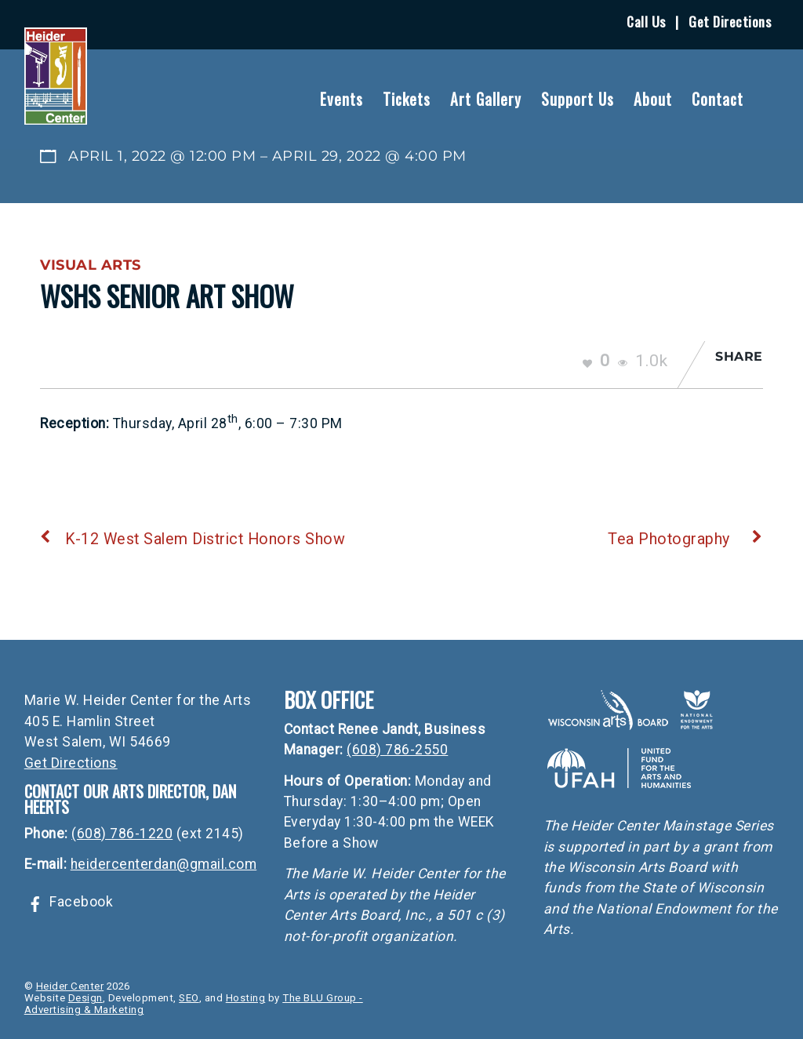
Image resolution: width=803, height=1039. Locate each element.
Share (739, 356)
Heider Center (70, 986)
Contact (717, 99)
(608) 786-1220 (122, 833)
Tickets (407, 99)
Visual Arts (90, 264)
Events (341, 99)
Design (85, 998)
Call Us (646, 21)
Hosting (246, 998)
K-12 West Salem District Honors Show (192, 539)
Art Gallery (485, 99)
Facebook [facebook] (69, 902)
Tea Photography (685, 539)
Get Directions (730, 21)
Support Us (577, 99)
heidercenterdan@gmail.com (164, 864)
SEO (189, 998)
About (653, 99)
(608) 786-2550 (397, 749)
